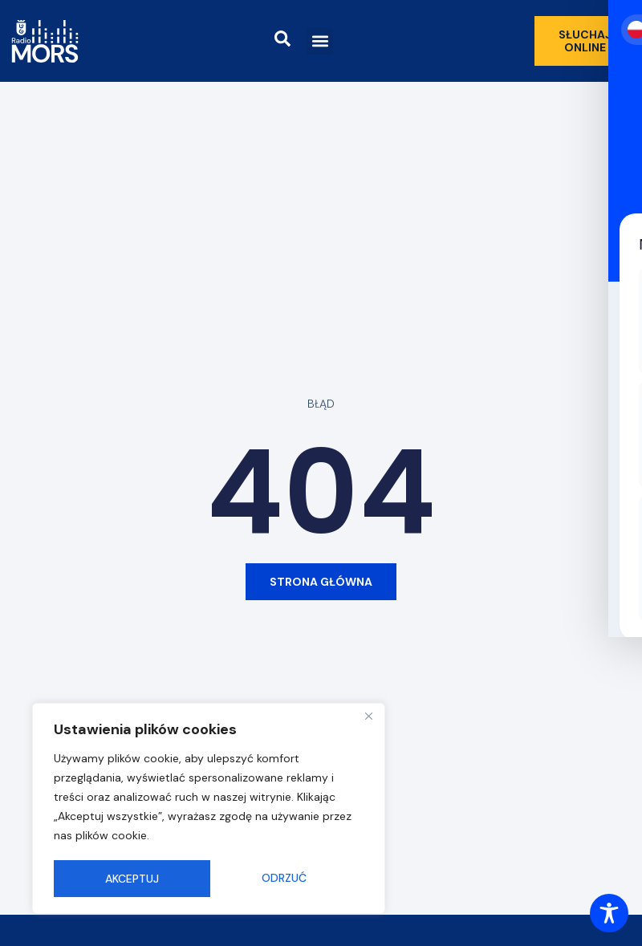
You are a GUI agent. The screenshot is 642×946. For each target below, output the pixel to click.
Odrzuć (127, 878)
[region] (208, 809)
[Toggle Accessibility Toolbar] (609, 913)
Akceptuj (285, 878)
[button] (320, 41)
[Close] (368, 719)
